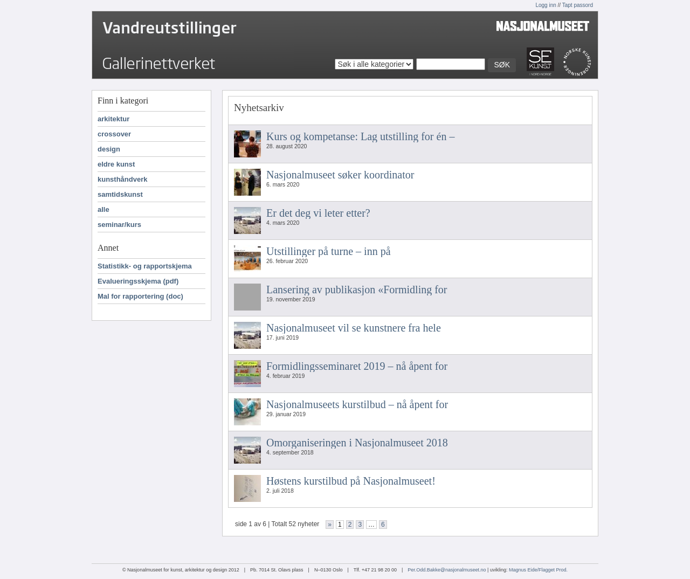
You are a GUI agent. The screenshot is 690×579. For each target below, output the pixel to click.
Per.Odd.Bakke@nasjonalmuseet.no (447, 570)
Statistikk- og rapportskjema (145, 266)
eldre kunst (116, 164)
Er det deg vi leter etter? (318, 213)
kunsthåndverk (122, 179)
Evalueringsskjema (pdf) (138, 281)
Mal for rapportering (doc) (140, 296)
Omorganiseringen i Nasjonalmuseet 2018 (357, 443)
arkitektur (113, 119)
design (109, 149)
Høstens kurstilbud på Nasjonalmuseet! (351, 481)
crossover (114, 134)
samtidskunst (120, 194)
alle (103, 209)
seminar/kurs (119, 224)
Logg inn (545, 5)
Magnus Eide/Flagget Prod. (538, 570)
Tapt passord (577, 5)
